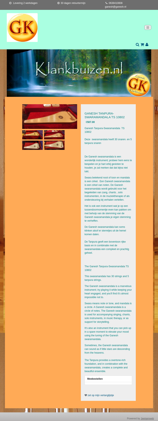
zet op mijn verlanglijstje (99, 395)
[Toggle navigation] (147, 27)
